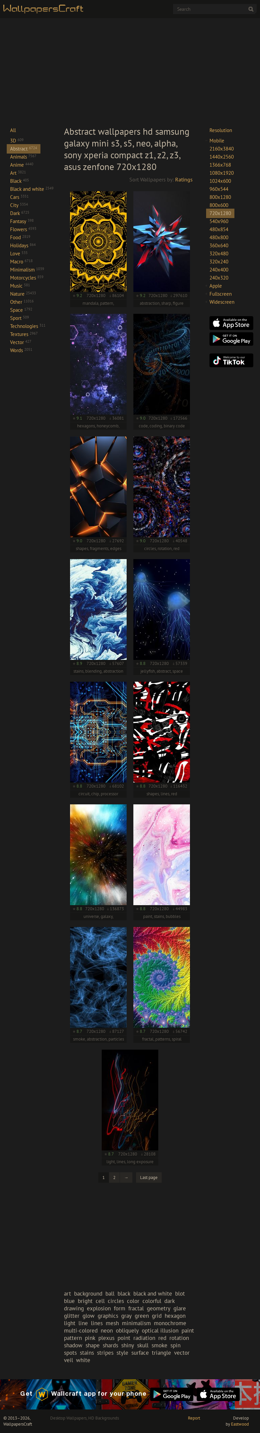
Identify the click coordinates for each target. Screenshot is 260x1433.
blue (69, 1301)
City (19, 205)
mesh (112, 1323)
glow (89, 1315)
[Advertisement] (130, 72)
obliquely (127, 1330)
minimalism (136, 1323)
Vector (20, 342)
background (88, 1293)
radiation (144, 1338)
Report (194, 1418)
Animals (23, 157)
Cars (19, 197)
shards (110, 1345)
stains (87, 1352)
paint (188, 1330)
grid (157, 1315)
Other (22, 302)
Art (18, 173)
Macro (21, 261)
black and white (152, 1293)
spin (175, 1345)
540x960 (218, 221)
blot (180, 1293)
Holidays (23, 245)
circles (116, 1301)
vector (182, 1352)
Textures (24, 334)
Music (20, 286)
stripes (105, 1352)
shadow (73, 1345)
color (133, 1301)
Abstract (23, 148)
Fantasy (22, 221)
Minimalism (27, 269)
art (67, 1293)
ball (110, 1293)
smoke (159, 1345)
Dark (19, 213)
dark (169, 1301)
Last (149, 1177)
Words (21, 350)
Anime (21, 165)
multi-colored (81, 1330)
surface (140, 1352)
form (119, 1308)
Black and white (32, 189)
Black (19, 181)
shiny (127, 1345)
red (162, 1338)
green (142, 1315)
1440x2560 (221, 157)
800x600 (218, 205)
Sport (19, 318)
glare (179, 1308)
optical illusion (160, 1330)
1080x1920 (221, 173)
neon (107, 1330)
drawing (74, 1308)
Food (20, 237)
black (124, 1293)
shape (93, 1345)
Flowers (23, 229)
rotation (179, 1338)
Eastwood (240, 1424)
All (13, 130)
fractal (136, 1308)
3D (17, 140)
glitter (71, 1315)
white (83, 1360)
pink (90, 1338)
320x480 (218, 253)
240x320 (218, 278)
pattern (73, 1338)
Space (21, 310)
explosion (99, 1308)
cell (100, 1301)
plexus (106, 1338)
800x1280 (220, 197)
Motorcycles (26, 278)
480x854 (218, 229)
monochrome (170, 1323)
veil (68, 1360)
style (122, 1352)
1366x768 (220, 165)
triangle (161, 1352)
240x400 (218, 269)
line (83, 1323)
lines (97, 1323)
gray (126, 1315)
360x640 (218, 245)
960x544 (218, 189)
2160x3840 (221, 148)
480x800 (218, 237)
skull (143, 1345)
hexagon (175, 1315)
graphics (108, 1315)
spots (70, 1352)
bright (85, 1301)
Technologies (27, 326)
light (69, 1323)
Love (19, 253)
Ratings (184, 179)
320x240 (218, 261)
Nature (23, 294)
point (124, 1338)
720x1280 (220, 213)
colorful (151, 1301)
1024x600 (220, 181)
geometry (158, 1308)
